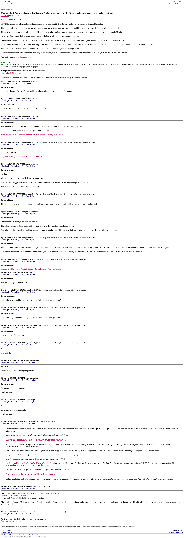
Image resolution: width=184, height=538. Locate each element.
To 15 (23, 402)
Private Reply (15, 83)
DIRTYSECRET (32, 99)
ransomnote (31, 486)
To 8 (23, 261)
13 (2, 325)
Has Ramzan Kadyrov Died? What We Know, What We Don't (30, 463)
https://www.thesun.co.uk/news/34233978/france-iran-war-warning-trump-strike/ (32, 135)
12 (2, 308)
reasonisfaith (30, 142)
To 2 (23, 118)
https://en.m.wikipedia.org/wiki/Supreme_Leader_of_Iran (23, 156)
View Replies (26, 83)
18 (2, 422)
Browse (3, 4)
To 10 (23, 362)
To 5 (23, 196)
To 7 (23, 240)
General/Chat (178, 2)
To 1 (23, 101)
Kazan (29, 272)
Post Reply (5, 83)
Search (9, 4)
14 (2, 343)
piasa (30, 512)
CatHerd (29, 259)
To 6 (23, 214)
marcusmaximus (32, 81)
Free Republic (6, 2)
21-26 (11, 73)
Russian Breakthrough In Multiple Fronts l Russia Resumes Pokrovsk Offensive (32, 269)
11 (2, 290)
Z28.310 (30, 400)
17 (2, 400)
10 (2, 272)
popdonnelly (31, 290)
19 (2, 486)
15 (2, 360)
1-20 (6, 73)
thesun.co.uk (24, 57)
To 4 (23, 166)
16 (2, 378)
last (19, 73)
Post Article (179, 4)
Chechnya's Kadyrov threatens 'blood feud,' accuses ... (32, 474)
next (16, 73)
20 (2, 512)
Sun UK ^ (4, 16)
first (2, 73)
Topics (171, 4)
